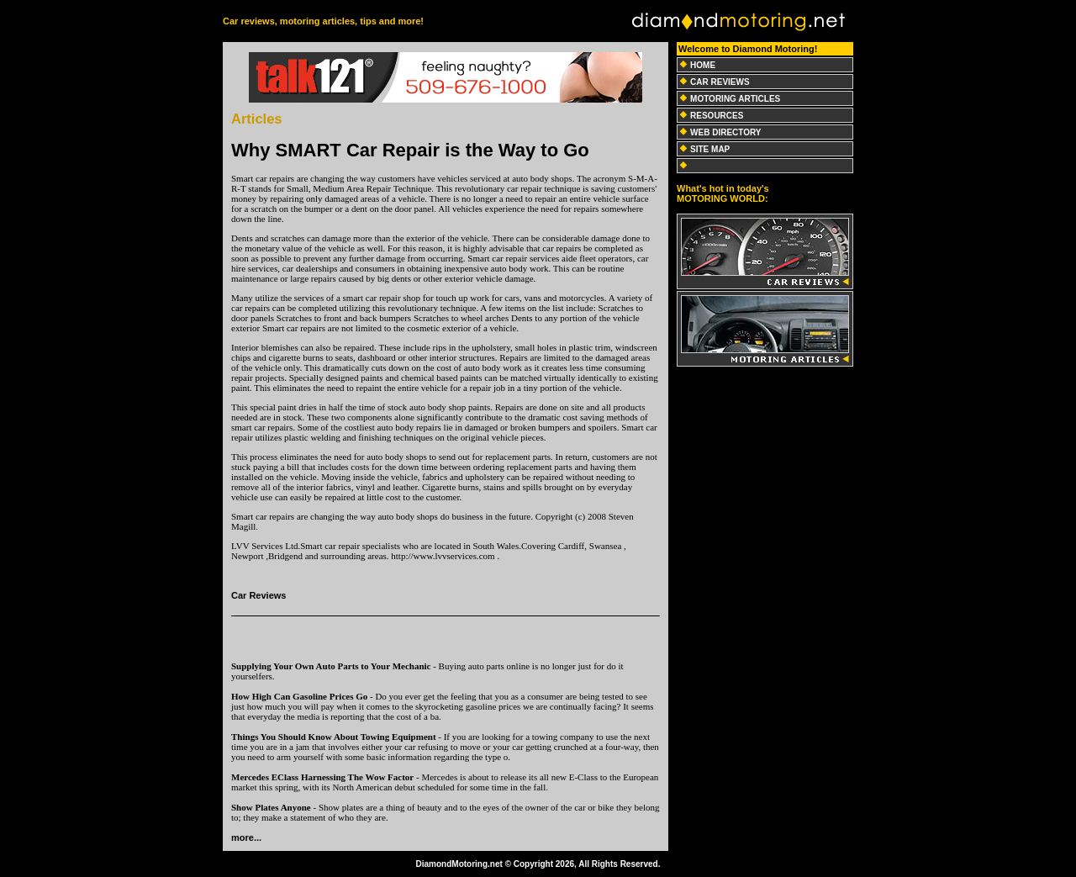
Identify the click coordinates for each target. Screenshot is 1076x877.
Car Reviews (258, 595)
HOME (702, 65)
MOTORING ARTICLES (735, 98)
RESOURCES (716, 115)
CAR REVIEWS (720, 82)
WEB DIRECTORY (725, 132)
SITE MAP (710, 149)
